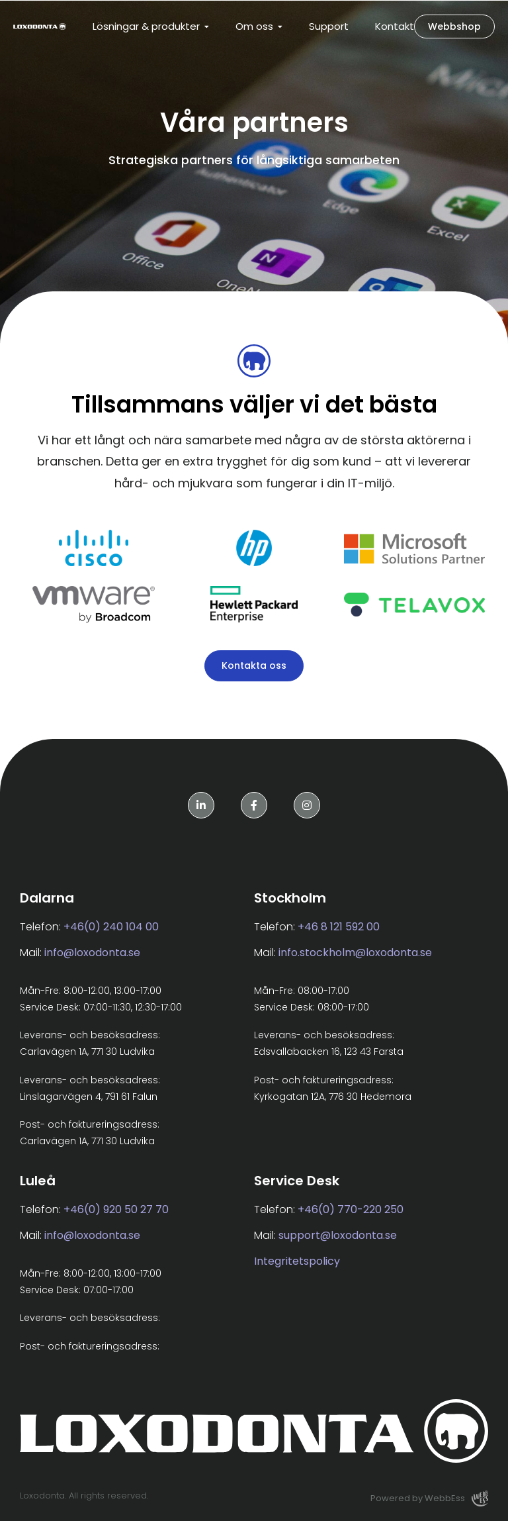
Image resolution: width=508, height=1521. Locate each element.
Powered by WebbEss (429, 1498)
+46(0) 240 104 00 (111, 926)
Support (329, 26)
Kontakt (394, 26)
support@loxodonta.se (337, 1235)
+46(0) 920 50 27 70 (116, 1209)
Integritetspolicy (297, 1261)
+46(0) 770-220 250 (350, 1209)
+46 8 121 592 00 (339, 926)
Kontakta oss (254, 665)
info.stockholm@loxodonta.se (355, 952)
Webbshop (454, 26)
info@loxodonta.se (92, 952)
